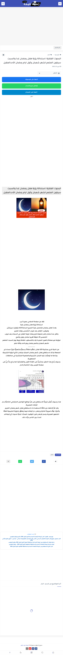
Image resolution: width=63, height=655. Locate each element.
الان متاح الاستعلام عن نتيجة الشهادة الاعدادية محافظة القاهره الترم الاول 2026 (31, 546)
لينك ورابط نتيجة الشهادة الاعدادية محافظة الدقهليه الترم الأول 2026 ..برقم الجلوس (31, 544)
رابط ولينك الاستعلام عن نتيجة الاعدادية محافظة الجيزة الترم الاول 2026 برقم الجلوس (31, 542)
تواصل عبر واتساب (31, 86)
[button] (44, 461)
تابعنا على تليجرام (31, 92)
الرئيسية (58, 55)
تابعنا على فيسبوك (31, 79)
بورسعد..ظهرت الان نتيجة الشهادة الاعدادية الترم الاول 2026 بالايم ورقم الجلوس (31, 536)
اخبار (50, 55)
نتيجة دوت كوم (25, 645)
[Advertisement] (31, 31)
